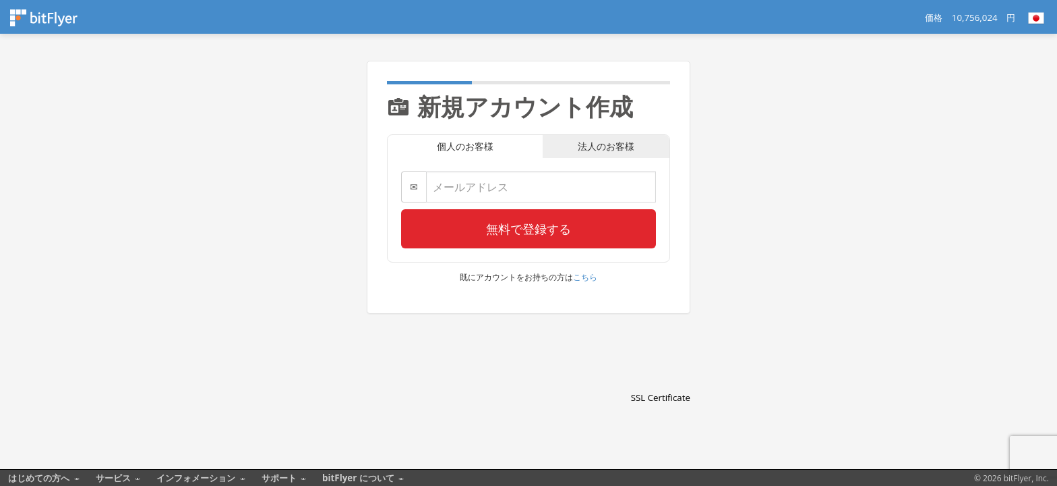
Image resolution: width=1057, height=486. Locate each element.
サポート (279, 478)
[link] (661, 374)
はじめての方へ (38, 478)
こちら (585, 277)
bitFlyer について (359, 478)
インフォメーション (195, 478)
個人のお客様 (465, 146)
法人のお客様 (606, 146)
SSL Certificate (660, 398)
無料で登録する (528, 229)
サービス (113, 478)
